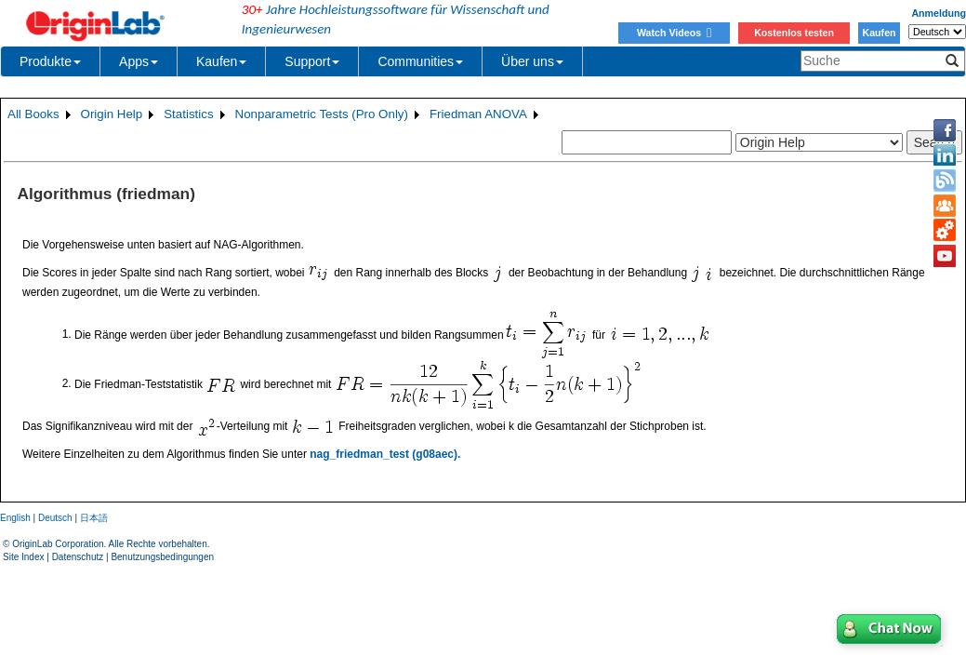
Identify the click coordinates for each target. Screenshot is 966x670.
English (15, 518)
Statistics (188, 114)
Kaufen (878, 32)
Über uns (532, 61)
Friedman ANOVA (478, 114)
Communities (420, 61)
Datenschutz (78, 557)
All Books (33, 114)
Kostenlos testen (794, 32)
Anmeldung (938, 13)
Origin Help (112, 114)
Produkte (50, 61)
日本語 (94, 518)
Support (312, 61)
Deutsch (55, 518)
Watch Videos (674, 32)
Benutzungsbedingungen (162, 557)
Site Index (23, 557)
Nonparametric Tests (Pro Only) (321, 114)
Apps (138, 61)
